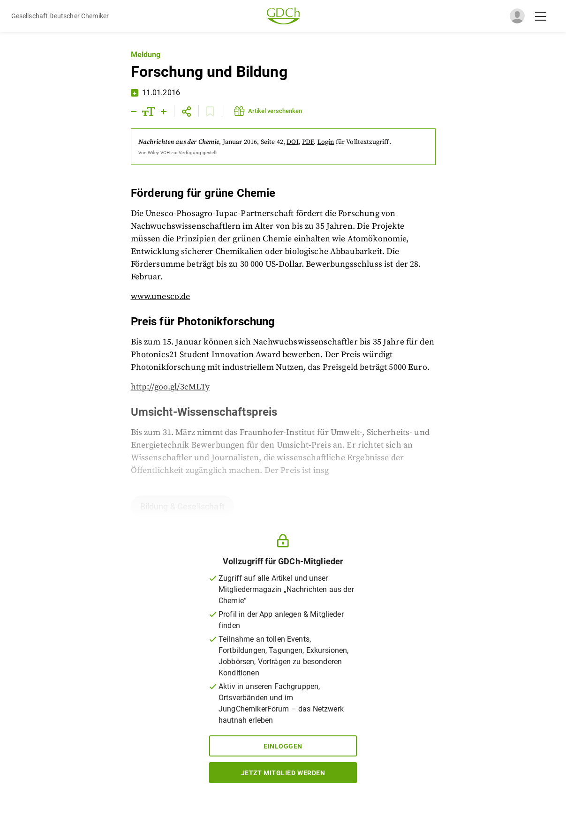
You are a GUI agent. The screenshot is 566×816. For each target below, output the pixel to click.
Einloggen (283, 746)
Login (325, 142)
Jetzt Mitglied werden (283, 773)
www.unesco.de (160, 296)
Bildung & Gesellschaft (182, 506)
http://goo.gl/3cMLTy (170, 387)
